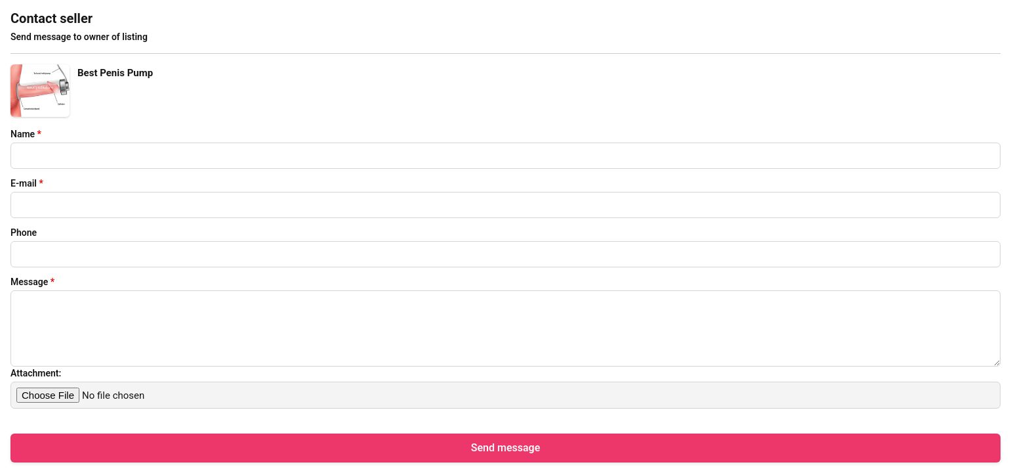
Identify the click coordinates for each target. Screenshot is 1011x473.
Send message (506, 447)
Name (25, 134)
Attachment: (35, 373)
